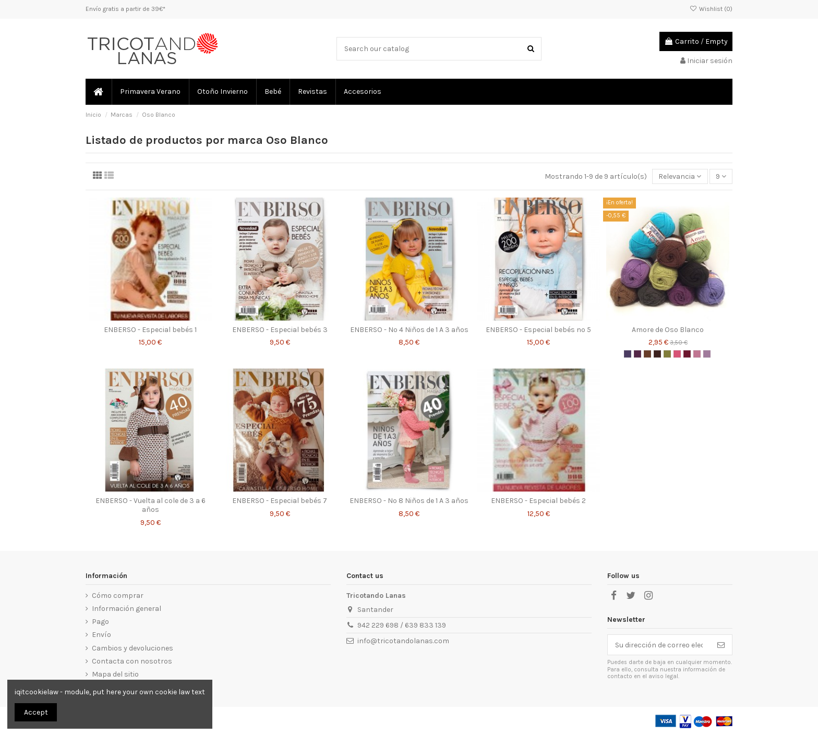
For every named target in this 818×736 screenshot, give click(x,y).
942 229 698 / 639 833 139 (401, 625)
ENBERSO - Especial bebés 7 (279, 500)
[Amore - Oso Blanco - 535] (697, 354)
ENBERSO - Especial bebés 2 (538, 500)
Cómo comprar (117, 595)
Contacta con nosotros (132, 661)
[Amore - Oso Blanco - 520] (687, 354)
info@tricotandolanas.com (403, 640)
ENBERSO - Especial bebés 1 (150, 329)
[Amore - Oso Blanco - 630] (657, 354)
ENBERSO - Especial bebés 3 (280, 329)
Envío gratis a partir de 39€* (125, 9)
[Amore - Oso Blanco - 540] (707, 354)
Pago (100, 621)
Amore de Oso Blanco (668, 329)
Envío (101, 634)
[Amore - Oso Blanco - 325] (627, 354)
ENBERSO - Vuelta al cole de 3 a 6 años (150, 505)
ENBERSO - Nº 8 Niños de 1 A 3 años (409, 500)
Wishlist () (711, 9)
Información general (126, 608)
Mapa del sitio (115, 674)
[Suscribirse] (721, 645)
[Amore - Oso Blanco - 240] (677, 354)
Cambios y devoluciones (132, 648)
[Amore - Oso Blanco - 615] (647, 354)
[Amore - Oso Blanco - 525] (637, 354)
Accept (36, 712)
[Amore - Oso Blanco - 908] (667, 354)
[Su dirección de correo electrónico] (659, 645)
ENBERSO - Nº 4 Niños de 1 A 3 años (409, 329)
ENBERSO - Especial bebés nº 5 (538, 329)
